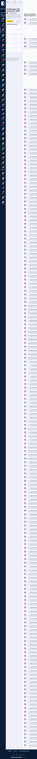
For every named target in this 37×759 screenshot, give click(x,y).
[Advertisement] (14, 73)
